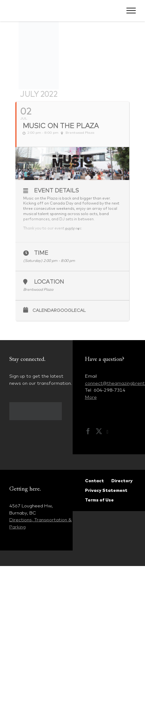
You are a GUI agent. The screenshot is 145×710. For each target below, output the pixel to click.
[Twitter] (99, 431)
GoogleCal (71, 310)
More (91, 397)
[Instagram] (111, 431)
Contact (94, 480)
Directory (122, 480)
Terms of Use (99, 500)
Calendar (44, 310)
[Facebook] (88, 431)
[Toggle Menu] (131, 10)
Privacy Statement (106, 490)
